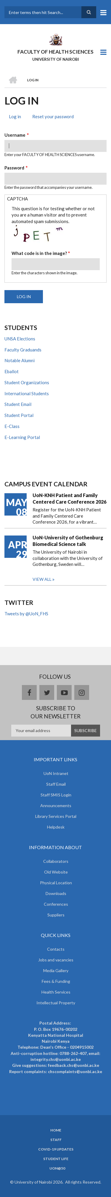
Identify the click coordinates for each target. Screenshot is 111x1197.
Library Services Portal (55, 816)
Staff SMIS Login (56, 794)
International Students (26, 393)
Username (14, 135)
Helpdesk (56, 826)
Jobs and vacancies (55, 959)
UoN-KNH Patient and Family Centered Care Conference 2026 (69, 498)
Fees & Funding (56, 981)
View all (42, 579)
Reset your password (53, 116)
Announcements (55, 805)
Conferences (56, 904)
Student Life (55, 1159)
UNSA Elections (19, 338)
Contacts (56, 949)
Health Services (55, 991)
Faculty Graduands (22, 349)
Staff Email (56, 784)
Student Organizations (26, 382)
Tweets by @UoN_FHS (26, 613)
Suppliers (56, 914)
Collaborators (55, 861)
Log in (17, 117)
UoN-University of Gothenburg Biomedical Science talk (68, 541)
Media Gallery (55, 970)
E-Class (12, 426)
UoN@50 (57, 1168)
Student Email (17, 404)
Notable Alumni (19, 360)
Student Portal (18, 415)
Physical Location (56, 882)
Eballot (11, 371)
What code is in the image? (39, 253)
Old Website (56, 871)
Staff (56, 1140)
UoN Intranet (56, 773)
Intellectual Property (55, 1002)
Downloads (56, 893)
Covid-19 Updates (55, 1149)
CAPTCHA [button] (17, 198)
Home (55, 1130)
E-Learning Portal (22, 437)
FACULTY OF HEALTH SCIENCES (55, 52)
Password (14, 167)
